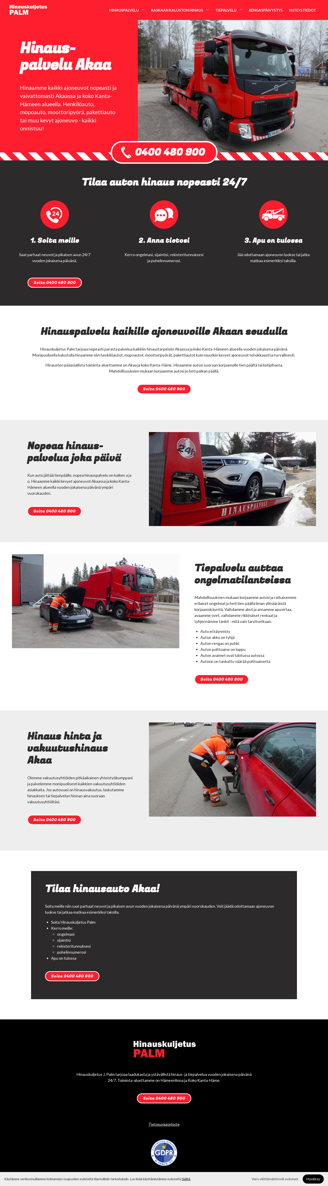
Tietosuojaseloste (164, 1124)
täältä (186, 1179)
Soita (55, 283)
